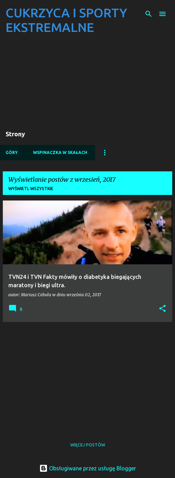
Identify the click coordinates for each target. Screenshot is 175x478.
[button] (162, 309)
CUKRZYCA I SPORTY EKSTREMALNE (66, 20)
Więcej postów (87, 445)
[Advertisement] (87, 376)
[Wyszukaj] (148, 14)
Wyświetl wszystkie (30, 188)
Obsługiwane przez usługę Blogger (87, 468)
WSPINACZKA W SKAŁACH (60, 152)
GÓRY (12, 152)
